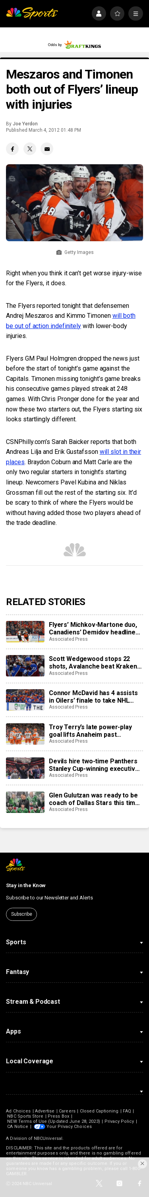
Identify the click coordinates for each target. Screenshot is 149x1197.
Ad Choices (18, 1111)
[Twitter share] (29, 148)
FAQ (127, 1111)
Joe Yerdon (25, 124)
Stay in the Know (26, 885)
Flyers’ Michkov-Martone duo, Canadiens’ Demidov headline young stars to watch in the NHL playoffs (95, 628)
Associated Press (68, 639)
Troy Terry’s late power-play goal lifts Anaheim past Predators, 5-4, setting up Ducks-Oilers (90, 730)
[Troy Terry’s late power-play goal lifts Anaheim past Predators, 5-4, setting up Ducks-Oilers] (25, 734)
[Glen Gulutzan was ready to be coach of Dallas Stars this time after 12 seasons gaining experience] (25, 802)
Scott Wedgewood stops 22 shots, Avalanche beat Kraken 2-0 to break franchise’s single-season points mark (94, 662)
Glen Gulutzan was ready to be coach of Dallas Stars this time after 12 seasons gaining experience (94, 799)
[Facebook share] (12, 148)
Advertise (45, 1111)
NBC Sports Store (25, 1116)
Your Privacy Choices (69, 1126)
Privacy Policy (119, 1121)
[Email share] (47, 148)
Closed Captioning (99, 1111)
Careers (67, 1111)
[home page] (32, 13)
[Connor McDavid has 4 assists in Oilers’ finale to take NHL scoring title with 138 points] (25, 700)
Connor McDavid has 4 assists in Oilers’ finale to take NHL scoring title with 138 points (93, 696)
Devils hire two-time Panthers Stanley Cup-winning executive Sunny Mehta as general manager (94, 764)
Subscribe (21, 914)
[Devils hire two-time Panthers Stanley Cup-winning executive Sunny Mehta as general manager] (25, 768)
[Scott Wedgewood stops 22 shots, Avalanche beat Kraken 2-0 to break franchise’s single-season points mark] (25, 665)
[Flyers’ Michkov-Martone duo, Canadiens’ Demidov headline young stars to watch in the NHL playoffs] (25, 631)
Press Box (58, 1116)
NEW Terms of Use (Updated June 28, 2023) (53, 1121)
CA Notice (17, 1126)
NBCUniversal (48, 1138)
